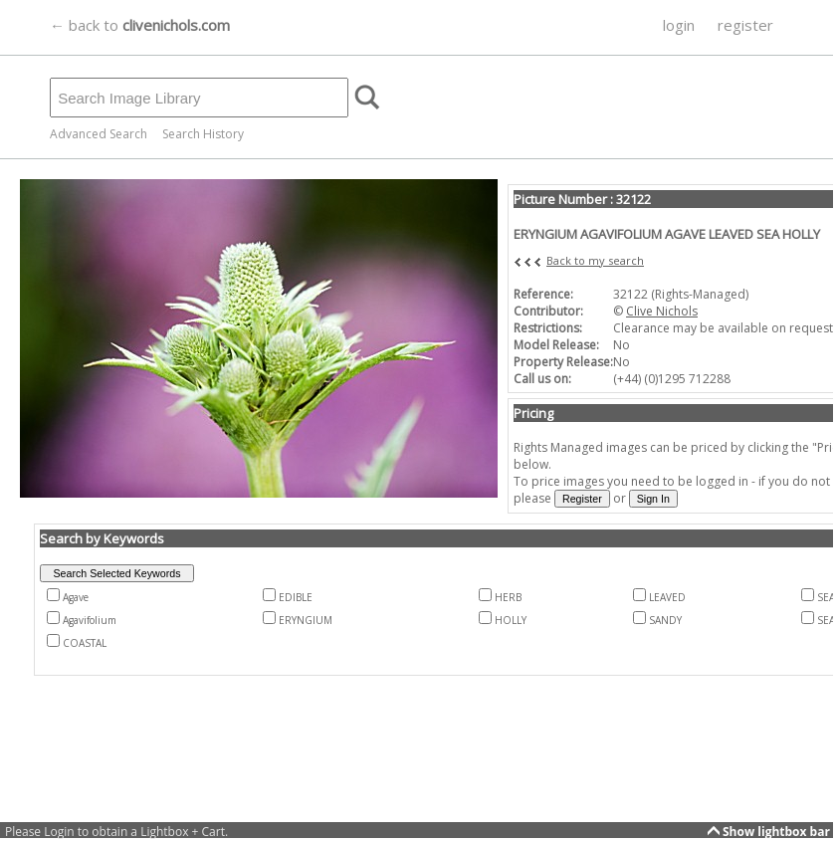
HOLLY (510, 620)
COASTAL (84, 643)
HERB (508, 597)
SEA (826, 597)
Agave (76, 597)
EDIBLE (296, 597)
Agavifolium (89, 620)
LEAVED (667, 597)
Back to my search (595, 260)
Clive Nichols (662, 311)
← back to (140, 25)
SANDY (665, 620)
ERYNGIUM (305, 620)
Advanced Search (98, 133)
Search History (203, 133)
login (679, 25)
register (745, 25)
